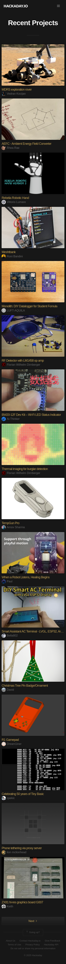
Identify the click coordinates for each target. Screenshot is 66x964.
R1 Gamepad (10, 740)
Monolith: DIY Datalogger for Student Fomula (29, 306)
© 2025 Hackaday (33, 955)
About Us (10, 940)
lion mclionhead (14, 852)
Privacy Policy (33, 944)
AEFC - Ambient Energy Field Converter (26, 143)
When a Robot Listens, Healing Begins (25, 577)
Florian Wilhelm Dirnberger (21, 364)
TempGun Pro (10, 523)
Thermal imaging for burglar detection (25, 469)
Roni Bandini (12, 256)
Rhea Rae (10, 147)
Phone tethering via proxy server (22, 848)
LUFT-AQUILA (13, 310)
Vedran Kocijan (14, 93)
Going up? (33, 932)
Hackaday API (51, 944)
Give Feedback (52, 940)
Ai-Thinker (11, 418)
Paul (7, 581)
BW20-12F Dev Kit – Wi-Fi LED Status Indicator (31, 414)
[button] (58, 6)
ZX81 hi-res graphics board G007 (22, 902)
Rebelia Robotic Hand (15, 198)
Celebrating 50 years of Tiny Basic (23, 794)
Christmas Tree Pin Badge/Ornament (25, 685)
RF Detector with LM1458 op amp (23, 360)
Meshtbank (8, 252)
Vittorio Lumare (14, 202)
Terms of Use (14, 944)
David (8, 689)
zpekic (8, 798)
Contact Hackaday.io (30, 940)
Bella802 (10, 635)
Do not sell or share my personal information (33, 948)
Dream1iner (11, 743)
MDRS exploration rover (17, 89)
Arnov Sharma (13, 527)
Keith (7, 906)
